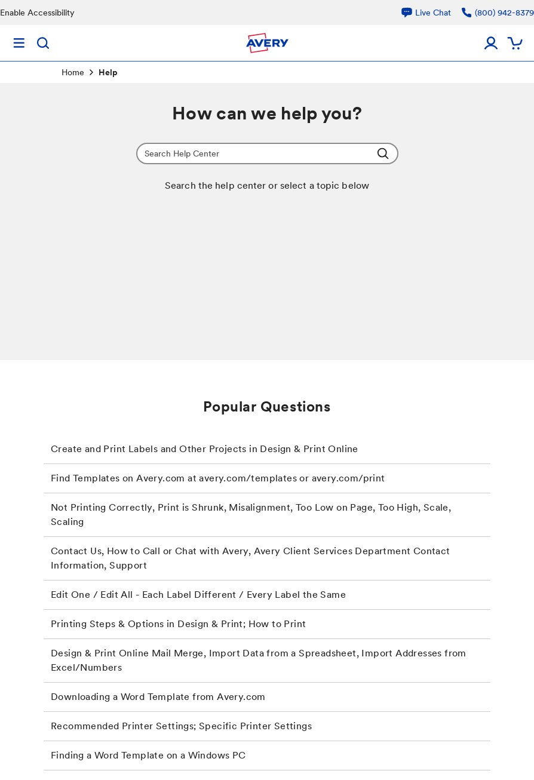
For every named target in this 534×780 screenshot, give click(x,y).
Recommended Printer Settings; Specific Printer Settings (181, 726)
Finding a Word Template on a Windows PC (148, 755)
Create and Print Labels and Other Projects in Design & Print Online (204, 449)
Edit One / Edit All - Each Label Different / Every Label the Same (198, 594)
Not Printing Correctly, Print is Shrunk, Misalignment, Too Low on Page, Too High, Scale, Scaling (251, 514)
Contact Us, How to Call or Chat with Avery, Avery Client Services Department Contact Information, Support (250, 558)
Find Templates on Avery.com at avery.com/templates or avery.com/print (218, 478)
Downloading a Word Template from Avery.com (158, 696)
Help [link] (108, 72)
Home (73, 72)
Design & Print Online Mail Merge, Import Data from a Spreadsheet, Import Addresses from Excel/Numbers (259, 660)
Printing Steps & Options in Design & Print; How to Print (178, 623)
